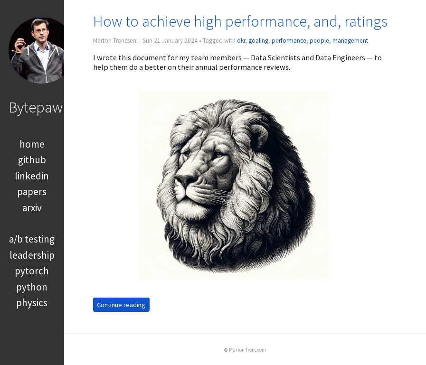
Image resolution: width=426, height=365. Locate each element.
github (32, 159)
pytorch (32, 270)
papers (32, 191)
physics (31, 302)
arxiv (32, 207)
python (31, 287)
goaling (258, 41)
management (350, 41)
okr (241, 41)
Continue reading (121, 304)
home (32, 144)
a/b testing (32, 239)
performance (289, 41)
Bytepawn (40, 107)
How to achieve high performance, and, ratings (240, 21)
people (319, 41)
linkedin (32, 175)
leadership (32, 255)
